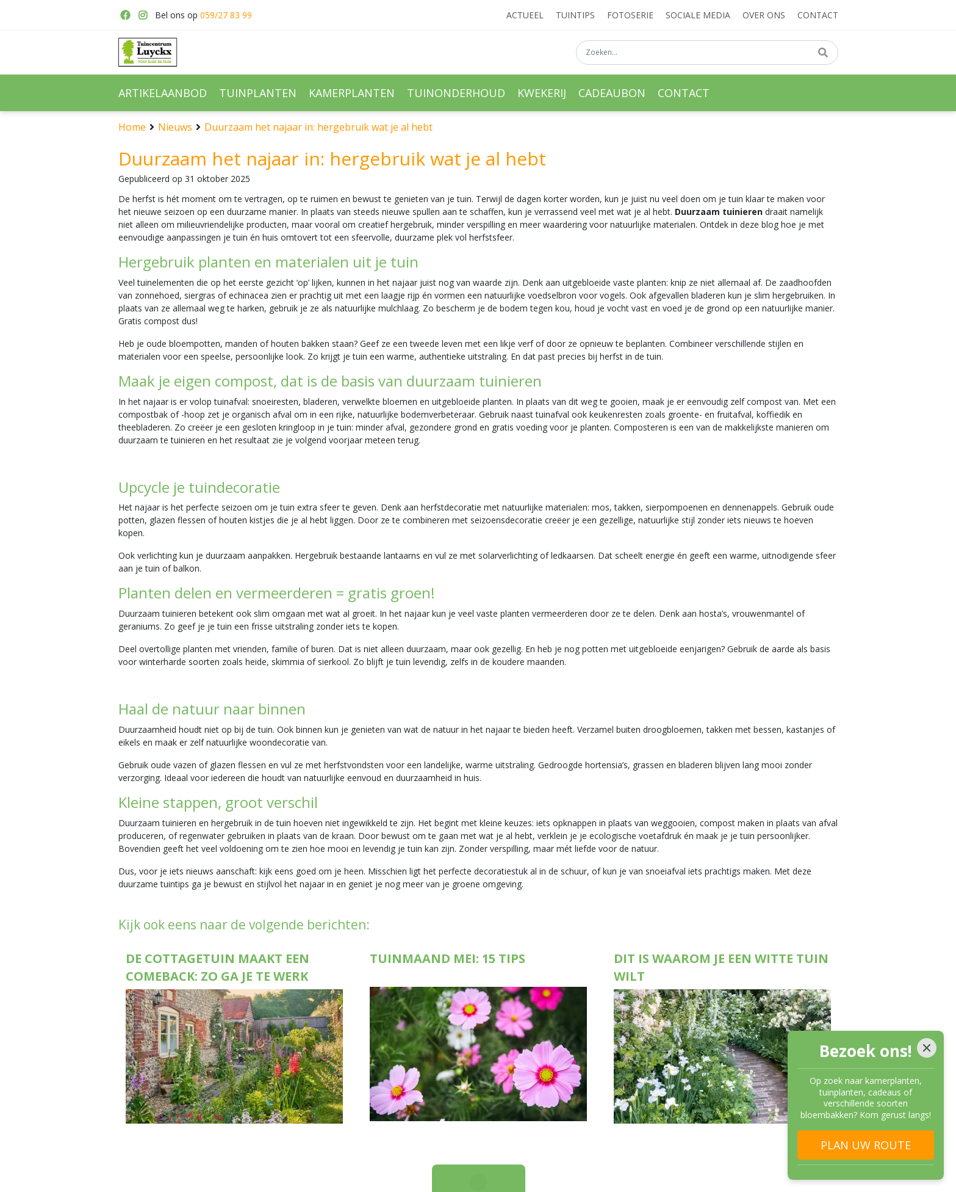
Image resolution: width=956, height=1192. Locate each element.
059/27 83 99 (226, 15)
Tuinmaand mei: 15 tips (447, 958)
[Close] (926, 1048)
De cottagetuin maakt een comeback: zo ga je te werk (217, 967)
